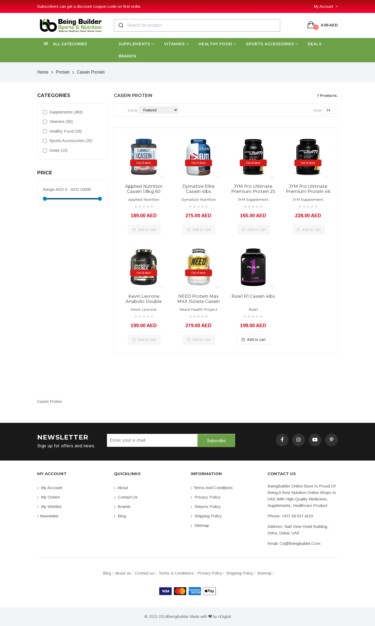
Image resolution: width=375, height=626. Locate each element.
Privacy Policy (206, 497)
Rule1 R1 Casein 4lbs (253, 296)
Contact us (126, 497)
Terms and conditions (212, 487)
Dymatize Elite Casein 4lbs (198, 189)
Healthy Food (218, 43)
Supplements (137, 43)
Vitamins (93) (58, 121)
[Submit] (120, 25)
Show (317, 110)
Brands (127, 56)
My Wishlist (49, 506)
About (121, 487)
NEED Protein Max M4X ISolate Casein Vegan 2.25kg (198, 299)
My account (49, 487)
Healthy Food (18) (62, 131)
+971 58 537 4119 (297, 516)
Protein (63, 72)
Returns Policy (206, 506)
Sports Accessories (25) (67, 140)
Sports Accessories (272, 43)
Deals (315, 43)
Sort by (133, 110)
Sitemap (200, 525)
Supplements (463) (63, 112)
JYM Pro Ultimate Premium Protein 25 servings (253, 189)
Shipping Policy (206, 516)
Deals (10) (55, 150)
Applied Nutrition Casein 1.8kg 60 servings (143, 189)
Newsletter (48, 516)
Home (42, 72)
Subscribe (216, 440)
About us (123, 573)
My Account (323, 6)
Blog (120, 516)
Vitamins (176, 43)
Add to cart (144, 229)
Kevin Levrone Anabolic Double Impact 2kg (144, 299)
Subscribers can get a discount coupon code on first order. (89, 6)
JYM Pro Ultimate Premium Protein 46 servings (308, 189)
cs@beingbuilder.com (300, 543)
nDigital (224, 616)
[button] (72, 44)
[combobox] (197, 25)
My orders (48, 497)
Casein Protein (91, 72)
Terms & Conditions (176, 573)
